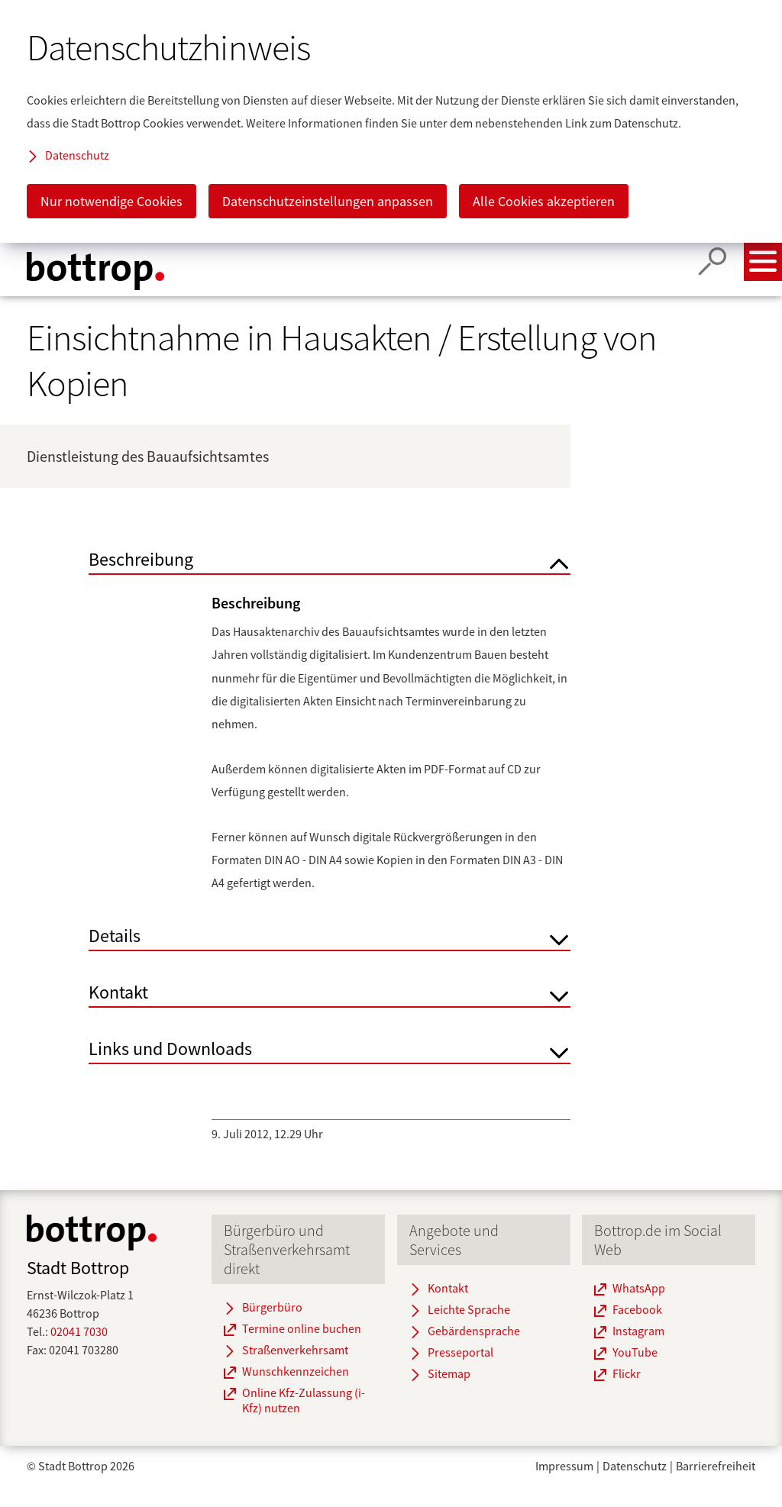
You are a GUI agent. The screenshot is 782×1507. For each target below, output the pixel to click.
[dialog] (391, 121)
